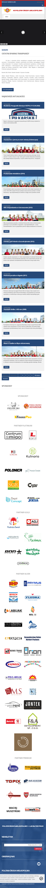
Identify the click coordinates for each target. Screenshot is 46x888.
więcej (6, 129)
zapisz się (38, 849)
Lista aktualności (7, 89)
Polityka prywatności (29, 884)
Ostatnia (5, 378)
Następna (37, 375)
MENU (6, 16)
